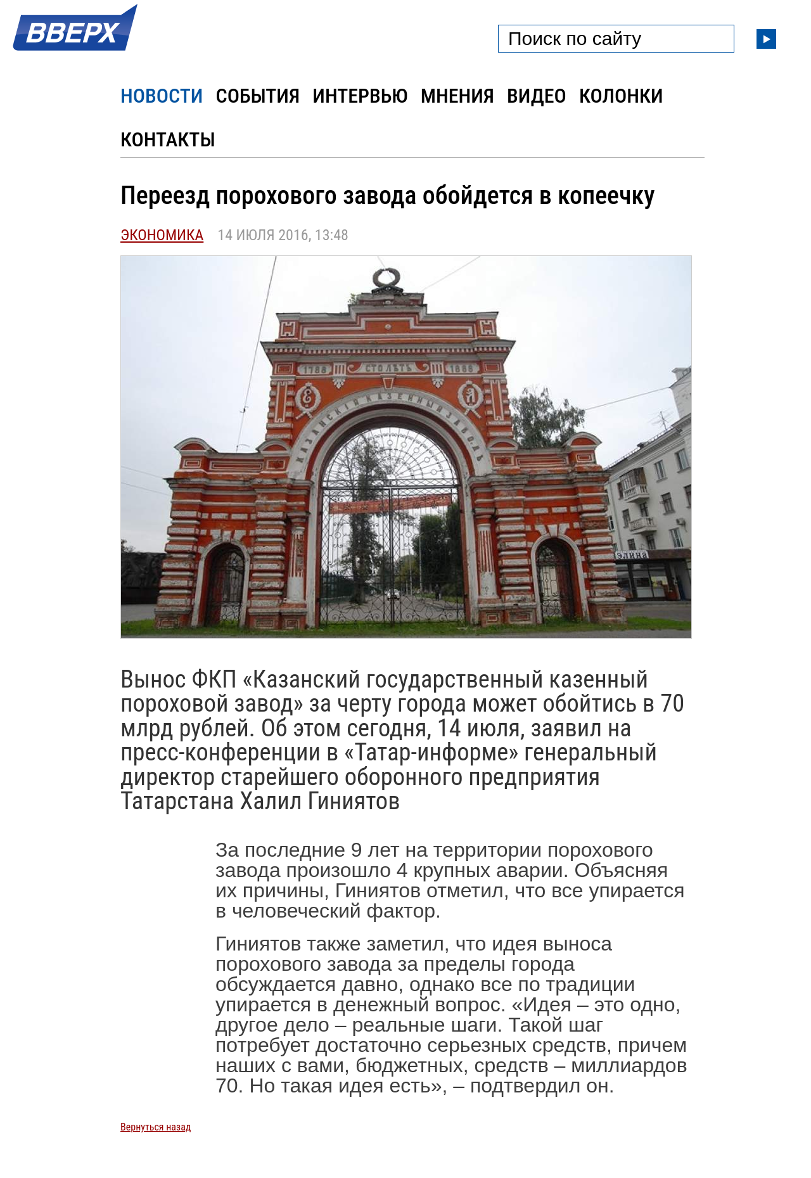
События (257, 96)
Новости (161, 96)
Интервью (359, 96)
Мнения (457, 96)
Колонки (621, 96)
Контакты (167, 139)
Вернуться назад (155, 1127)
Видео (536, 96)
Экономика (161, 235)
